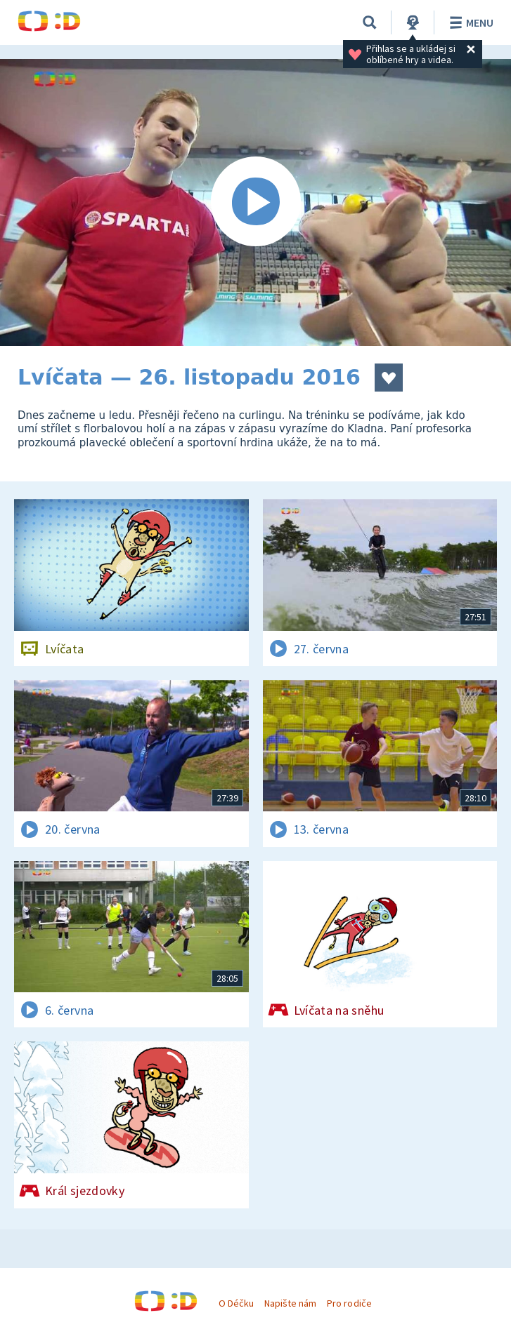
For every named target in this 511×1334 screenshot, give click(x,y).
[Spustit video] (255, 202)
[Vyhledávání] (370, 22)
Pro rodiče (349, 1303)
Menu (469, 22)
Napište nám (290, 1303)
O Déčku (236, 1303)
